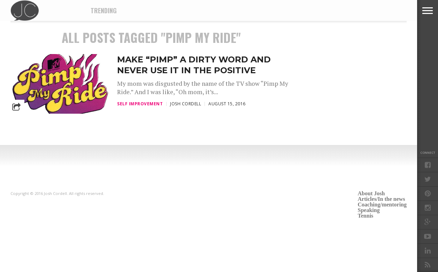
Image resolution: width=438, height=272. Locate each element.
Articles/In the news (381, 199)
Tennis (366, 216)
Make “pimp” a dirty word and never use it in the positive (194, 64)
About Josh (371, 193)
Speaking (369, 210)
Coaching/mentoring (382, 204)
